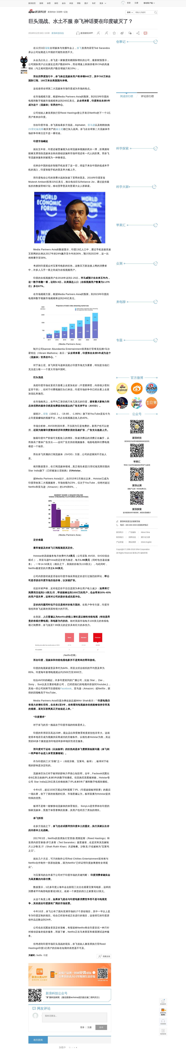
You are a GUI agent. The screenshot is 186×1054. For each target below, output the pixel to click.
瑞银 (47, 48)
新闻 (41, 3)
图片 (86, 3)
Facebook (66, 688)
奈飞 (79, 48)
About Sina (145, 532)
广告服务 (132, 532)
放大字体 (106, 33)
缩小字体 (98, 33)
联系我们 (119, 537)
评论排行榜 (147, 96)
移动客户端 (149, 3)
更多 (103, 3)
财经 (56, 3)
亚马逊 (91, 125)
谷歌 (45, 414)
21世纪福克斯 (36, 129)
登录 (82, 1027)
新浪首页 (32, 3)
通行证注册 (145, 537)
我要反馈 (106, 956)
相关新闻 (38, 1040)
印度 (46, 955)
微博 (121, 33)
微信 (129, 33)
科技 (71, 3)
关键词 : (32, 955)
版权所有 (144, 553)
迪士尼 (59, 129)
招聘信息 (132, 537)
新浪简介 (119, 532)
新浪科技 (51, 12)
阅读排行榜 (126, 96)
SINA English (146, 542)
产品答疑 (119, 542)
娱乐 (64, 3)
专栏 (94, 3)
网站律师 (132, 542)
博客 (79, 3)
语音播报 (163, 1022)
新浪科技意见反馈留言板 (130, 521)
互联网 (59, 12)
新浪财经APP (86, 33)
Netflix (39, 955)
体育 (49, 3)
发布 (101, 1027)
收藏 (114, 33)
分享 (137, 33)
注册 (136, 3)
